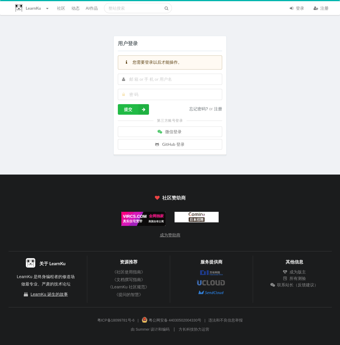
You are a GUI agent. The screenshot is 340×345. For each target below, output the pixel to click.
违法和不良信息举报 (225, 320)
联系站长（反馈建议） (294, 285)
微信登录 (170, 131)
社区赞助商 (169, 197)
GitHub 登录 (170, 144)
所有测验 (294, 278)
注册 (321, 8)
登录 (296, 8)
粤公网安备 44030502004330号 (171, 320)
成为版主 (294, 272)
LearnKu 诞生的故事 (49, 294)
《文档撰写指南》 (128, 279)
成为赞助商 (170, 235)
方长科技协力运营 (194, 329)
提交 (136, 109)
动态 (75, 8)
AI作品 (92, 8)
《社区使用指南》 (128, 272)
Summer (142, 329)
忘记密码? (199, 108)
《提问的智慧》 (128, 294)
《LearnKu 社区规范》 (128, 287)
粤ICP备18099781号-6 (116, 320)
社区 (61, 8)
